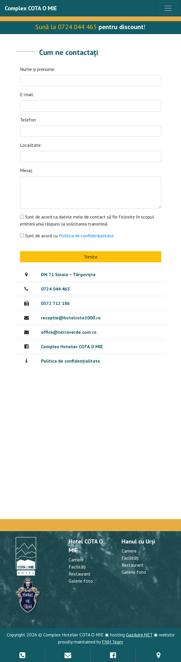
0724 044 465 (55, 289)
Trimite (90, 257)
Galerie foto (81, 581)
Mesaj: (26, 170)
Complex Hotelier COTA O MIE (72, 346)
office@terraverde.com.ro (69, 332)
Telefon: (28, 120)
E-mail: (27, 94)
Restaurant (80, 574)
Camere (76, 560)
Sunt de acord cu (69, 236)
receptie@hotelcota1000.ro (71, 318)
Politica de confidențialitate (86, 236)
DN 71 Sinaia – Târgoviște (68, 274)
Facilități (77, 567)
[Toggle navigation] (168, 8)
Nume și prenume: (37, 69)
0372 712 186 (55, 303)
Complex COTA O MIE (31, 8)
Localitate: (31, 145)
